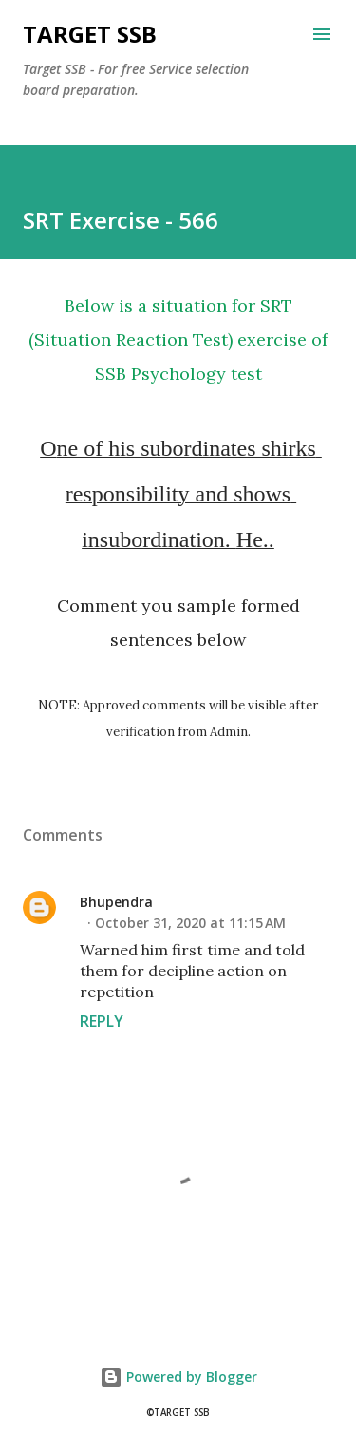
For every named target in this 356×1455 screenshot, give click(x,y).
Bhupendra (116, 902)
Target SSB (90, 33)
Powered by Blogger (178, 1377)
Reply (101, 1021)
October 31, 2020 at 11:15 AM (190, 923)
